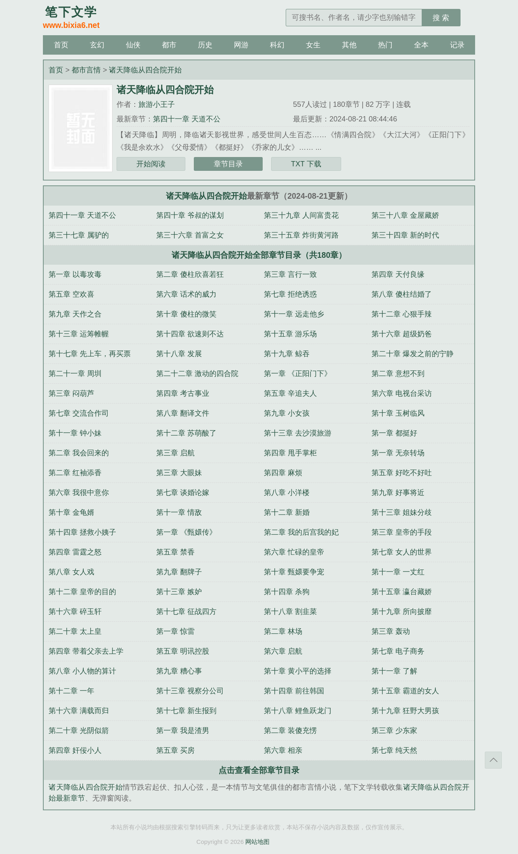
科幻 (277, 45)
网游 (241, 45)
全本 (421, 45)
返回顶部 (493, 760)
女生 (313, 45)
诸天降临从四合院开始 (145, 70)
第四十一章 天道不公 (187, 119)
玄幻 (97, 45)
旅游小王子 (156, 104)
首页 (61, 45)
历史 (205, 45)
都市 (169, 45)
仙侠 (133, 45)
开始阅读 (151, 164)
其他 (349, 45)
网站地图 (257, 841)
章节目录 (228, 164)
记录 (457, 45)
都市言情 (86, 70)
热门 (385, 45)
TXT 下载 (306, 164)
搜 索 (441, 18)
